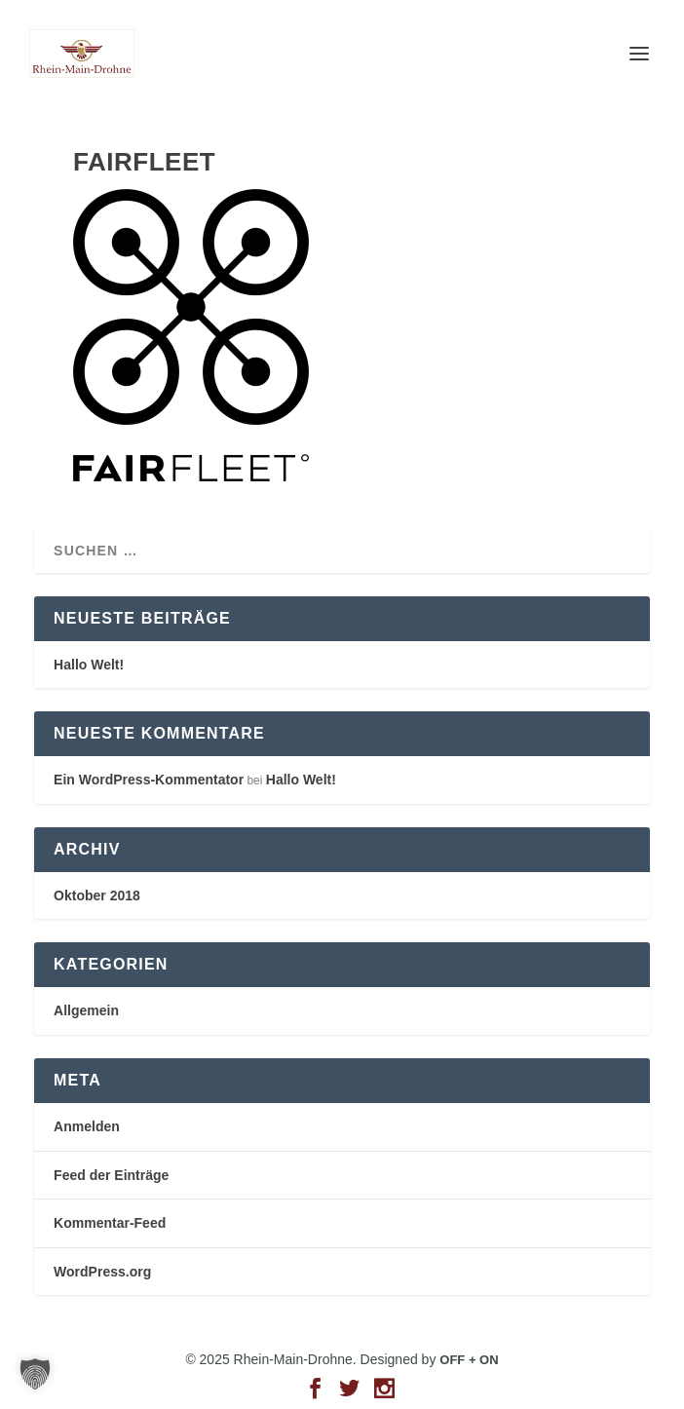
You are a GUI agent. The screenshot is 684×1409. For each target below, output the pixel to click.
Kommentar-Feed (110, 1223)
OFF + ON (468, 1359)
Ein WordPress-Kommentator (149, 779)
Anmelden (87, 1126)
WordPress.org (102, 1271)
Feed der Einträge (111, 1175)
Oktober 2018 (97, 895)
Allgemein (86, 1010)
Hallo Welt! (89, 664)
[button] (35, 1374)
